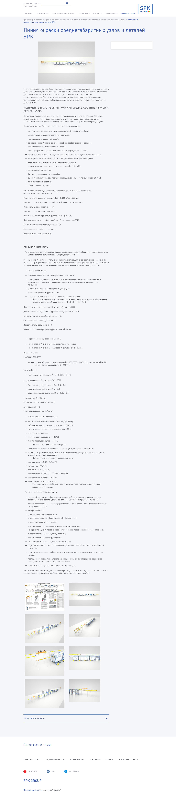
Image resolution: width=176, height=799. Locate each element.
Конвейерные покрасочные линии (65, 20)
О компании (84, 13)
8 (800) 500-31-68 (30, 6)
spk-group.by (28, 20)
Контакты (97, 13)
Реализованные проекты (64, 13)
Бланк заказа (112, 13)
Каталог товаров (42, 20)
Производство (42, 13)
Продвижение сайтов (33, 790)
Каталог (28, 13)
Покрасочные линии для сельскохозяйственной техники (103, 20)
